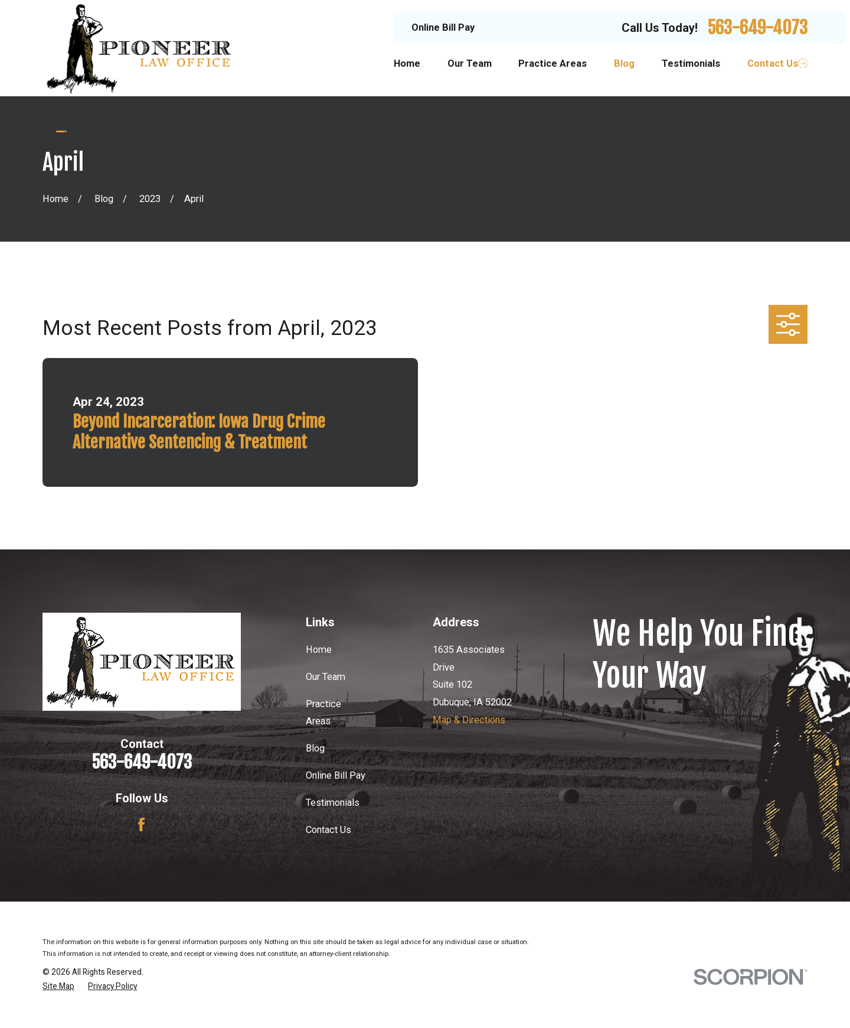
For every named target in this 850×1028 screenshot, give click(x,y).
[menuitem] (58, 986)
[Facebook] (141, 824)
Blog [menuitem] (624, 63)
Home (319, 649)
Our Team (325, 676)
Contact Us (328, 829)
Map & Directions (469, 720)
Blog (315, 748)
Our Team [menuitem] (469, 63)
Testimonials (332, 802)
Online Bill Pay (443, 27)
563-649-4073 (757, 27)
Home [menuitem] (407, 63)
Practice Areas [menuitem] (552, 63)
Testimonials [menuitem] (691, 63)
